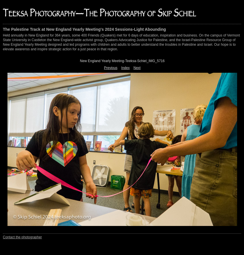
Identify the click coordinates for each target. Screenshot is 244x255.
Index (125, 68)
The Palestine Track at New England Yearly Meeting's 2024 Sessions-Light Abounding (84, 29)
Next (137, 68)
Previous (110, 68)
